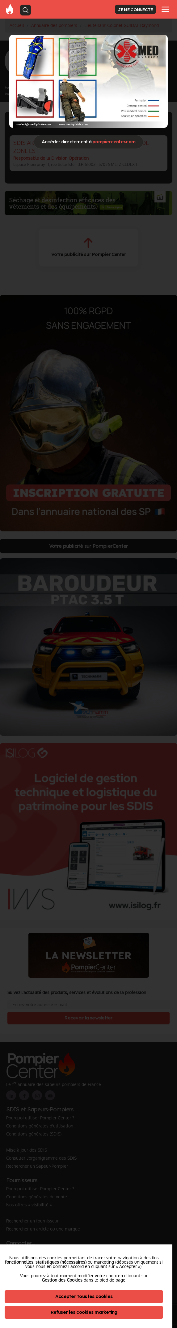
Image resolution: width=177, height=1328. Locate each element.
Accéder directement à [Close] (88, 142)
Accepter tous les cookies (83, 1296)
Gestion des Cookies (62, 1280)
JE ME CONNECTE (135, 9)
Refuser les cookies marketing (84, 1312)
